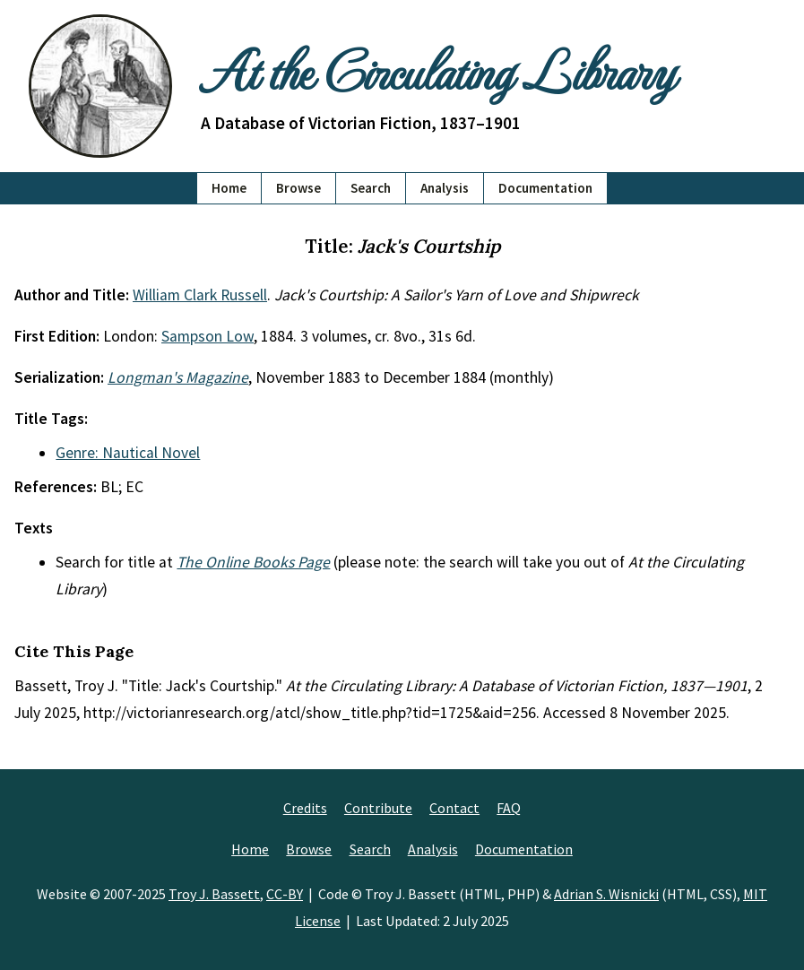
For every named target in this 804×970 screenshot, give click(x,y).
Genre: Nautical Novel (128, 453)
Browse (298, 187)
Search (370, 187)
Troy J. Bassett (214, 894)
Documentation (545, 187)
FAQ (509, 808)
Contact (454, 808)
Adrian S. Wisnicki (606, 894)
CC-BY (284, 894)
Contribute (378, 808)
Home (229, 187)
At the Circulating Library (437, 69)
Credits (305, 808)
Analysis (444, 187)
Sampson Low (207, 336)
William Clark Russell (200, 295)
